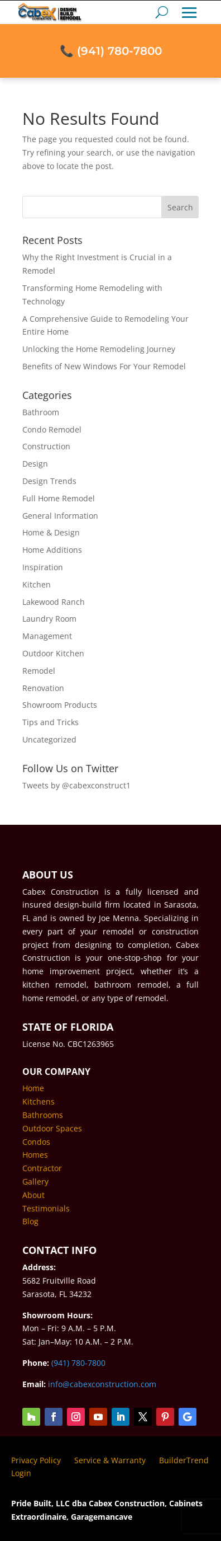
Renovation (43, 688)
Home (33, 1088)
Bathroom (40, 412)
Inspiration (42, 567)
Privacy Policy (36, 1460)
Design (35, 463)
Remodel (38, 670)
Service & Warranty (110, 1460)
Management (47, 636)
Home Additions (52, 549)
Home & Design (51, 532)
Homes (35, 1154)
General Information (60, 515)
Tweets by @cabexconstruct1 (76, 785)
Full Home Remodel (58, 498)
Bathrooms (42, 1115)
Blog (30, 1221)
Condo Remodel (51, 429)
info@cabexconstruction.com (102, 1384)
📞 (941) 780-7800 (111, 34)
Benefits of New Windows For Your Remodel (104, 366)
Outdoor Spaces (52, 1128)
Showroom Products (59, 704)
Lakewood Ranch (53, 601)
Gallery (35, 1181)
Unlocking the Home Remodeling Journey (98, 349)
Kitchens (38, 1101)
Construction (46, 446)
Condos (36, 1141)
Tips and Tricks (50, 722)
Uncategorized (49, 739)
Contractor (42, 1168)
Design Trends (49, 481)
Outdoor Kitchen (53, 653)
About (33, 1195)
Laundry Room (49, 618)
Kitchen (36, 584)
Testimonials (46, 1208)
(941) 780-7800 (78, 1362)
